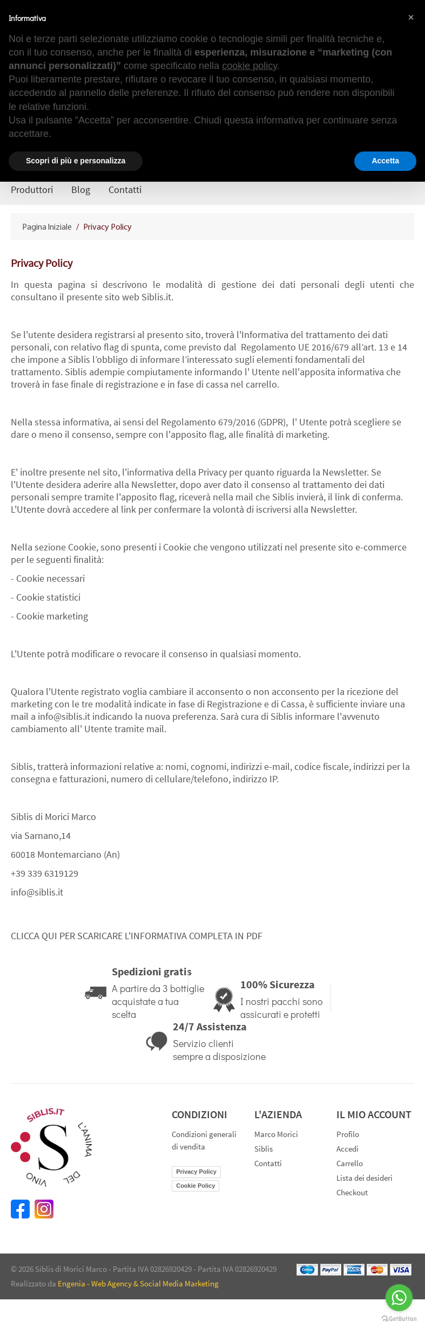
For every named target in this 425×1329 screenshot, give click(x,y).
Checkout (352, 1192)
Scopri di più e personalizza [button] (75, 160)
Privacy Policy (196, 1171)
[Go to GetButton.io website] (399, 1318)
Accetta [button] (385, 160)
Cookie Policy (195, 1185)
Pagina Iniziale (48, 227)
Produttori (32, 189)
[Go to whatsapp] (399, 1297)
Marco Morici (276, 1134)
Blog (80, 189)
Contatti (125, 189)
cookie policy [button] (249, 65)
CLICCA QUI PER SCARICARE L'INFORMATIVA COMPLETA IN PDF (136, 935)
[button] (411, 17)
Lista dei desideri (364, 1178)
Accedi (347, 1149)
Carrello (349, 1163)
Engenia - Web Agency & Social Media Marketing (138, 1283)
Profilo (347, 1134)
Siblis (263, 1149)
